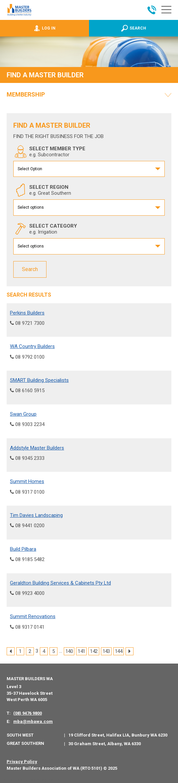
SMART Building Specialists (39, 380)
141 (81, 651)
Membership (26, 95)
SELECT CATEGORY (45, 229)
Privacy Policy (22, 761)
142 (93, 651)
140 (69, 651)
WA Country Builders (32, 346)
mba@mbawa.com (33, 721)
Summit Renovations (32, 616)
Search (30, 269)
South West (20, 734)
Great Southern (25, 743)
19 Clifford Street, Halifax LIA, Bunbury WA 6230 (117, 735)
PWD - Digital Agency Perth (30, 779)
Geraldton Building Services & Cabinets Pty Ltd (60, 583)
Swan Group (23, 414)
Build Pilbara (23, 549)
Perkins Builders (27, 313)
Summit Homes (27, 481)
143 (106, 651)
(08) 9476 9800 (27, 712)
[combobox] (89, 169)
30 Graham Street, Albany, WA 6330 (104, 743)
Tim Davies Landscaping (36, 515)
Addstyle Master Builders (37, 448)
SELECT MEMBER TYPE (49, 152)
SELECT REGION (42, 190)
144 (118, 651)
